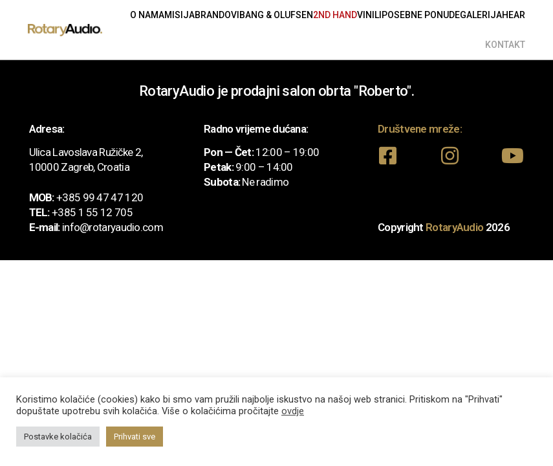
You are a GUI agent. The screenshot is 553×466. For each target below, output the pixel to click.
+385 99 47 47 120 (99, 197)
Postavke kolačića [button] (58, 436)
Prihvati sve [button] (134, 436)
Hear (513, 15)
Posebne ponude (421, 15)
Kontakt (505, 44)
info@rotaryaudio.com (112, 227)
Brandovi (217, 15)
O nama (147, 15)
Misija (179, 15)
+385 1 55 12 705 (92, 212)
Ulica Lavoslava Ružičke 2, (86, 152)
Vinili (369, 15)
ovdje (292, 411)
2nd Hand (335, 15)
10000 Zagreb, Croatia (79, 167)
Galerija (481, 15)
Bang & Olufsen (276, 15)
